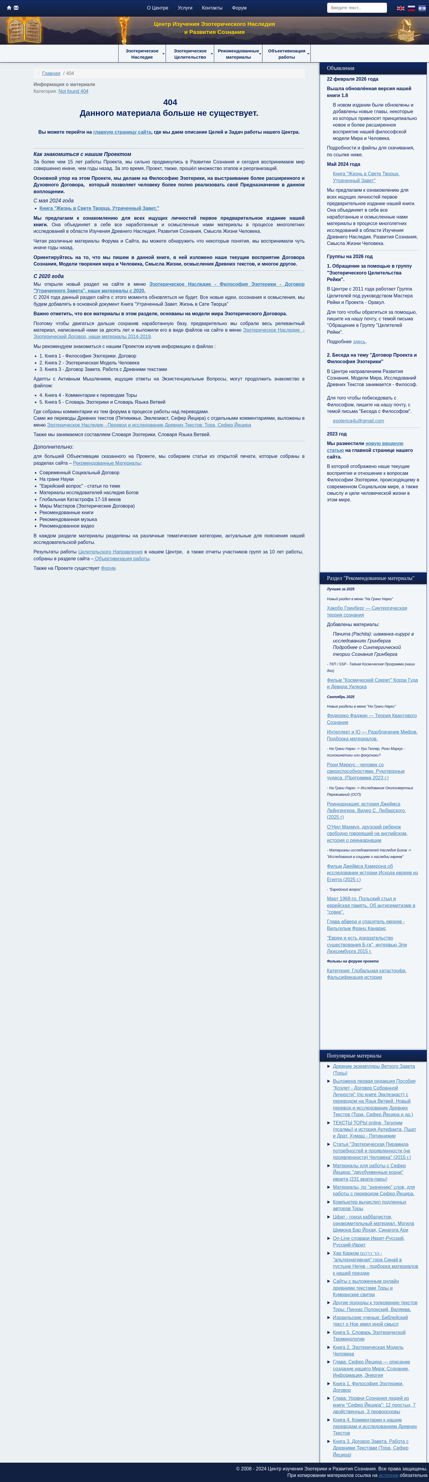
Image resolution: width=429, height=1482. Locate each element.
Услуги (185, 7)
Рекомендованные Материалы (107, 463)
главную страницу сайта (122, 132)
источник (389, 1475)
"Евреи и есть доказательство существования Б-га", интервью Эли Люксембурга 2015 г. (367, 944)
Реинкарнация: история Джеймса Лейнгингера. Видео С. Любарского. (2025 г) (366, 810)
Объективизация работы (121, 558)
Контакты (212, 7)
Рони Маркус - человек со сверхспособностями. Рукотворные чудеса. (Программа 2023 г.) (366, 771)
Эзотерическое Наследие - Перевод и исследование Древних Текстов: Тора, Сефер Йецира (149, 425)
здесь (359, 341)
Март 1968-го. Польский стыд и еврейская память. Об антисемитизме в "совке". (371, 905)
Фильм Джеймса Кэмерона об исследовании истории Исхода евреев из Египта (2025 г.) (372, 873)
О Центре (157, 7)
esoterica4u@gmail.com (358, 420)
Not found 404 (73, 91)
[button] (142, 54)
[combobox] (357, 8)
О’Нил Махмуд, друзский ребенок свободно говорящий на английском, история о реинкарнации (367, 833)
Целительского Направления (110, 551)
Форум (239, 7)
